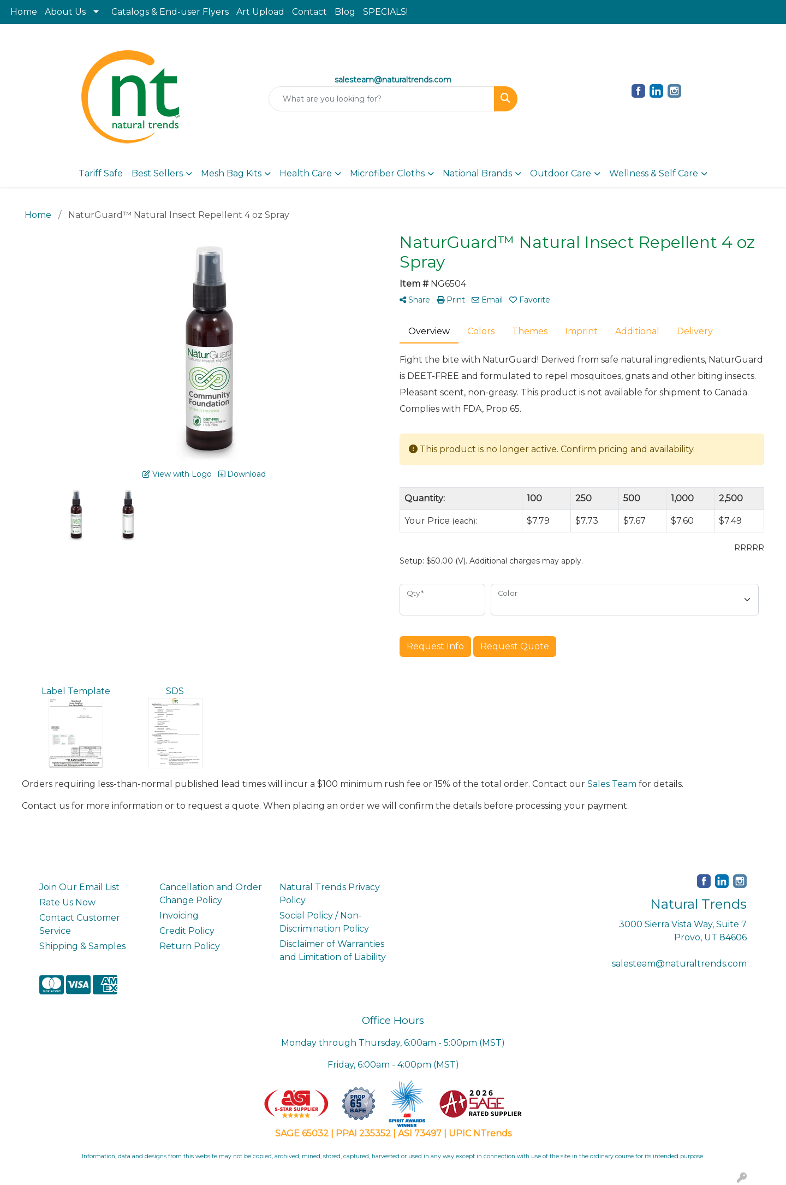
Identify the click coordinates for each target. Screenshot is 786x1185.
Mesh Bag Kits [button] (231, 173)
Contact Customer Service (79, 924)
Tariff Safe (101, 173)
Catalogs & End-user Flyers (170, 12)
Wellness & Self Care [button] (653, 173)
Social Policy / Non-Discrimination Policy (324, 922)
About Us (65, 12)
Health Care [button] (305, 173)
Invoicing (179, 915)
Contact (309, 12)
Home (23, 12)
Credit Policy (187, 931)
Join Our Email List (79, 887)
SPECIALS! (385, 12)
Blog (345, 12)
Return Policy (189, 946)
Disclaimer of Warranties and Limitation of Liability (332, 950)
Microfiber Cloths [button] (387, 173)
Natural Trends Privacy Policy (329, 893)
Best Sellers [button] (157, 173)
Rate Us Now (67, 902)
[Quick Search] (382, 98)
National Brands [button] (477, 173)
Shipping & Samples (82, 946)
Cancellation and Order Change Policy (210, 893)
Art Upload (260, 12)
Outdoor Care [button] (560, 173)
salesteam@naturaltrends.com (679, 963)
